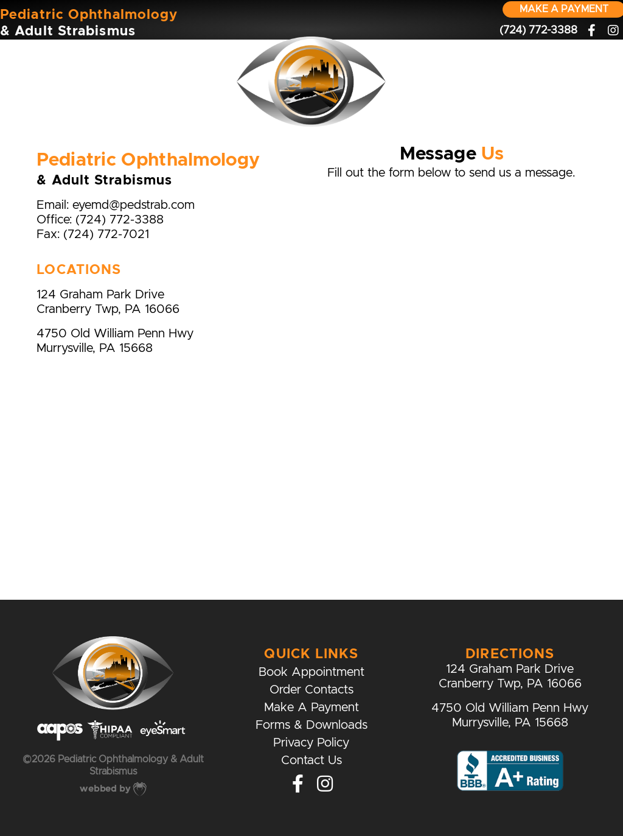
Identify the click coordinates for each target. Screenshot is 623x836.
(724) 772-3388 (119, 220)
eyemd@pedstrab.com (133, 205)
